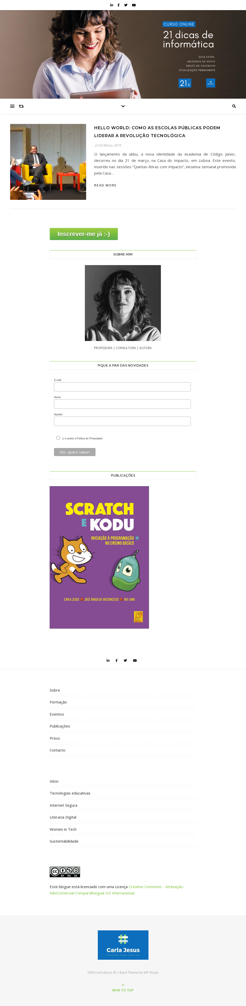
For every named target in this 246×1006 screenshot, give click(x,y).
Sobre (55, 690)
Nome (57, 397)
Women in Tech (63, 829)
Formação (58, 701)
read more (105, 185)
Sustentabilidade (64, 841)
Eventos (57, 714)
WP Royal (151, 972)
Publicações (60, 726)
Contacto (57, 750)
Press (55, 738)
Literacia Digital (63, 817)
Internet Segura (63, 805)
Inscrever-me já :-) (84, 233)
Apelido (58, 414)
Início (54, 781)
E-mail (57, 380)
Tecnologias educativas (70, 793)
